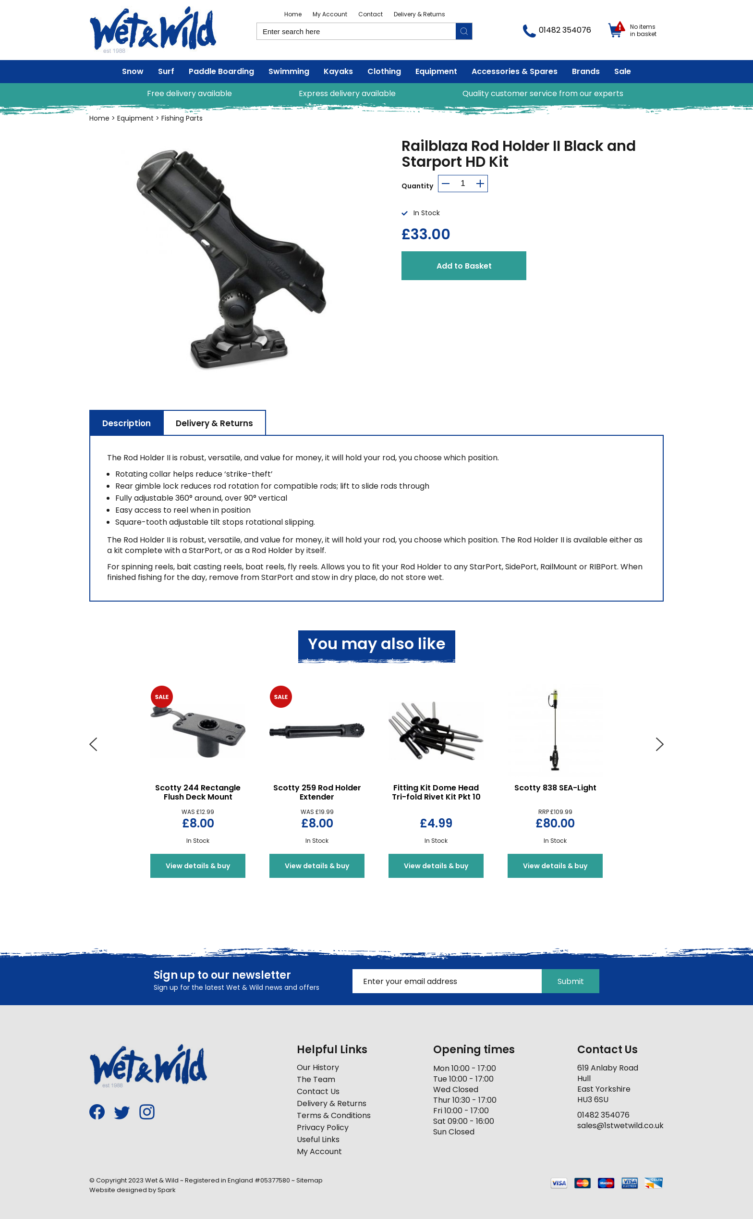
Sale (622, 71)
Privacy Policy (323, 1127)
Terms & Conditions (334, 1115)
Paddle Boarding (221, 71)
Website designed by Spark (132, 1189)
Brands (586, 71)
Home (293, 14)
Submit (571, 981)
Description (126, 423)
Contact (370, 14)
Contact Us (318, 1091)
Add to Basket (464, 265)
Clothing (384, 71)
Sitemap (309, 1180)
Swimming (288, 71)
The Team (316, 1079)
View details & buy (198, 866)
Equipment (436, 71)
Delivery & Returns (419, 14)
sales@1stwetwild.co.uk (620, 1125)
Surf (166, 71)
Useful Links (318, 1139)
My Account (330, 14)
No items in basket (643, 30)
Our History (318, 1067)
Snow (133, 71)
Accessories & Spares (515, 71)
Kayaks (338, 71)
